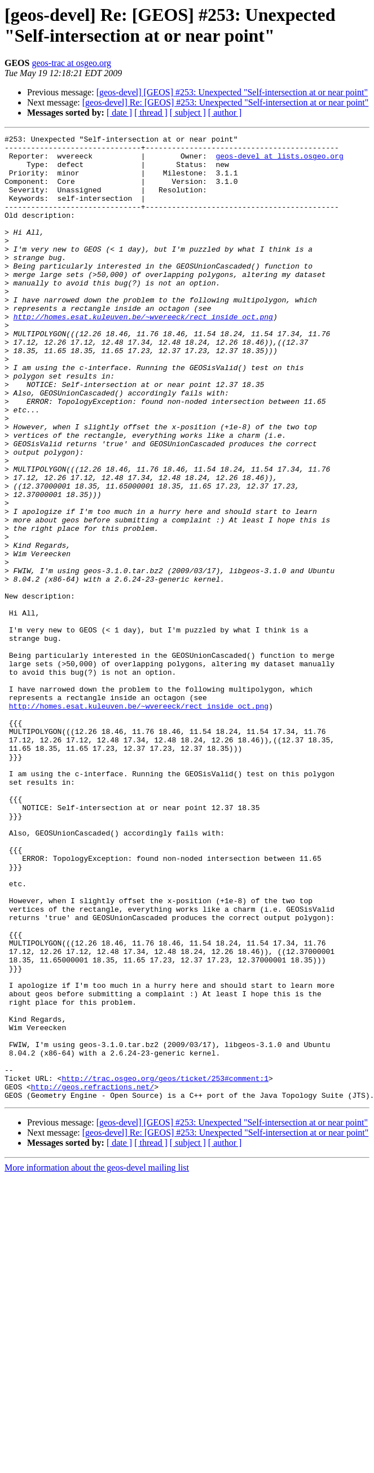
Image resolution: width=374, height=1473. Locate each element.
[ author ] (225, 112)
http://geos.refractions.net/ (92, 1278)
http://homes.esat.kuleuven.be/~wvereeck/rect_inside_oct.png (143, 354)
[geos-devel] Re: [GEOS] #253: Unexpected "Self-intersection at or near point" (225, 102)
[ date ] (119, 112)
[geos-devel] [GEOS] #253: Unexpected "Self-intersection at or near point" (232, 92)
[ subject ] (188, 112)
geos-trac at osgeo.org (71, 63)
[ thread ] (151, 112)
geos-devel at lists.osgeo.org (279, 161)
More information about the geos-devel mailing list (97, 1360)
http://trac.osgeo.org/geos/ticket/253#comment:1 (165, 1268)
